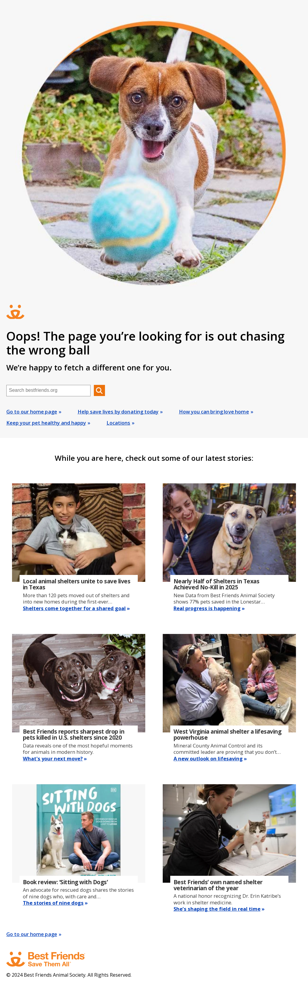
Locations (118, 422)
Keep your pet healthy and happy (46, 422)
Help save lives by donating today (118, 411)
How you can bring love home (214, 411)
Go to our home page (31, 411)
